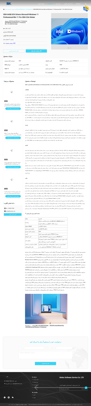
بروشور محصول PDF (10, 43)
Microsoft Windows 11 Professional (24, 9)
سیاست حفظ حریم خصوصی (21, 404)
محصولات (50, 3)
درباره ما (58, 3)
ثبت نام (83, 388)
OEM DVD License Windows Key (57, 325)
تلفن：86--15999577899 (10, 381)
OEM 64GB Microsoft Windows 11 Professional (35, 327)
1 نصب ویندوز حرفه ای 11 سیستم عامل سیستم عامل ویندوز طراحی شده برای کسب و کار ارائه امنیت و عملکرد (12, 193)
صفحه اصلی (41, 3)
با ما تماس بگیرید (68, 3)
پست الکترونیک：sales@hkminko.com (13, 383)
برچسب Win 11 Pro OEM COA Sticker (40, 325)
